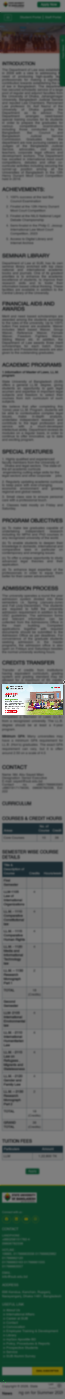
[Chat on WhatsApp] (6, 1382)
